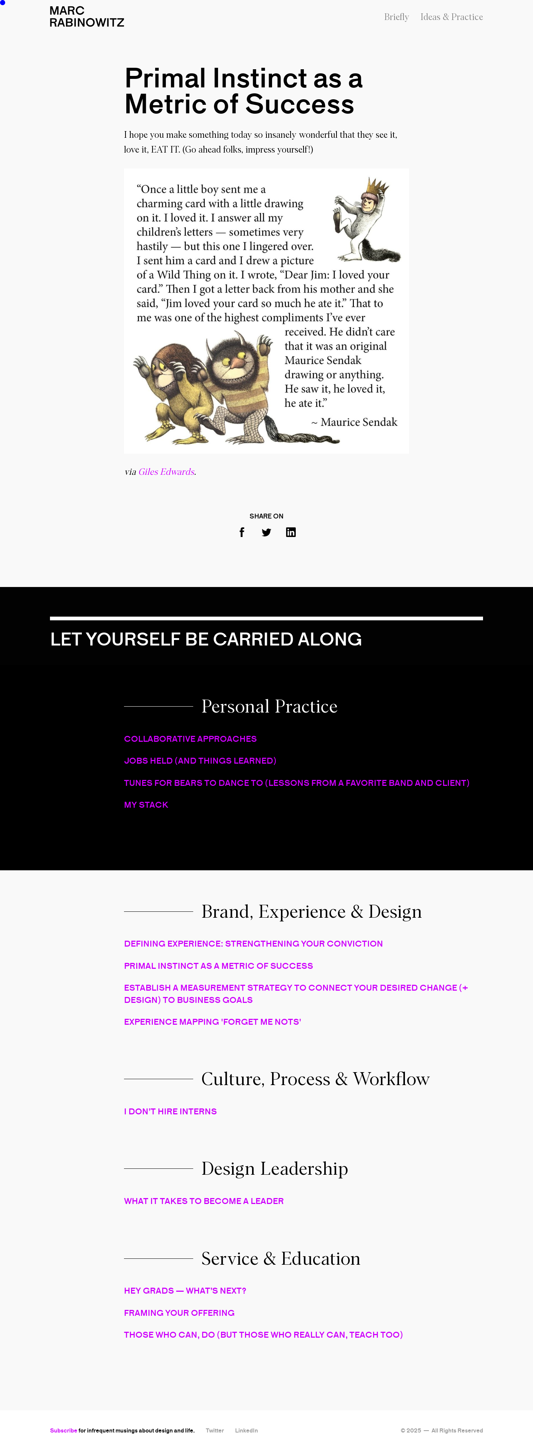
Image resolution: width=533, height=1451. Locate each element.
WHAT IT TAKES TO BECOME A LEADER (204, 1201)
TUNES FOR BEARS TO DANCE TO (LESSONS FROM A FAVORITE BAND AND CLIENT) (297, 783)
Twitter (215, 1430)
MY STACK (146, 805)
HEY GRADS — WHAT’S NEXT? (185, 1290)
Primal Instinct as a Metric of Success (243, 91)
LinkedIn (246, 1430)
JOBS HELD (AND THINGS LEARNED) (200, 760)
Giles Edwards (166, 472)
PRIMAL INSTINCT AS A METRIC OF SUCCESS (218, 966)
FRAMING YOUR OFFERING (179, 1313)
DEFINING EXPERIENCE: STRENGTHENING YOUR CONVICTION (253, 943)
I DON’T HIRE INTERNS (170, 1111)
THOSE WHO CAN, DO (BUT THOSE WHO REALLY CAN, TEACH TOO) (263, 1335)
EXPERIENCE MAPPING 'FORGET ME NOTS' (212, 1022)
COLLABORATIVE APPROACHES (190, 739)
